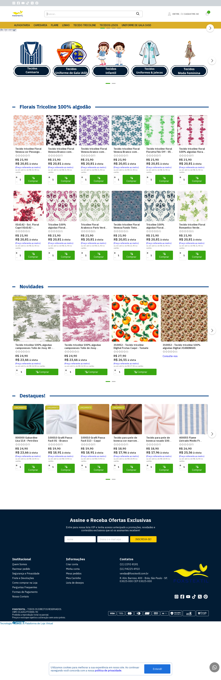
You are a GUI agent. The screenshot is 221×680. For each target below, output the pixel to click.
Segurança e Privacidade (25, 628)
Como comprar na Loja (24, 637)
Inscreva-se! (143, 594)
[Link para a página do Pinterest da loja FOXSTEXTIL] (36, 3)
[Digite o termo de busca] (89, 14)
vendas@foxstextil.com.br (134, 628)
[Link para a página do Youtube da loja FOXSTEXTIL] (23, 3)
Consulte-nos (170, 411)
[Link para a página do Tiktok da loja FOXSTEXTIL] (27, 3)
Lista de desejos (75, 637)
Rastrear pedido (21, 624)
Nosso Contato (20, 651)
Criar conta (72, 619)
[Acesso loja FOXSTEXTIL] (183, 14)
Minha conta (73, 624)
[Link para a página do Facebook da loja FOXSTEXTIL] (18, 3)
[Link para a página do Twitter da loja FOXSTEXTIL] (32, 3)
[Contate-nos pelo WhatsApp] (214, 667)
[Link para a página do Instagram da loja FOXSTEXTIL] (13, 3)
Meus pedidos (73, 628)
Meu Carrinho (73, 633)
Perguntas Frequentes (24, 642)
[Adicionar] (17, 232)
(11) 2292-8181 (129, 619)
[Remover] (17, 237)
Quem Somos (19, 619)
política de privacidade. (108, 670)
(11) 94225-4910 (130, 624)
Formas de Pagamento (25, 647)
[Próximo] (210, 56)
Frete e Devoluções (23, 633)
